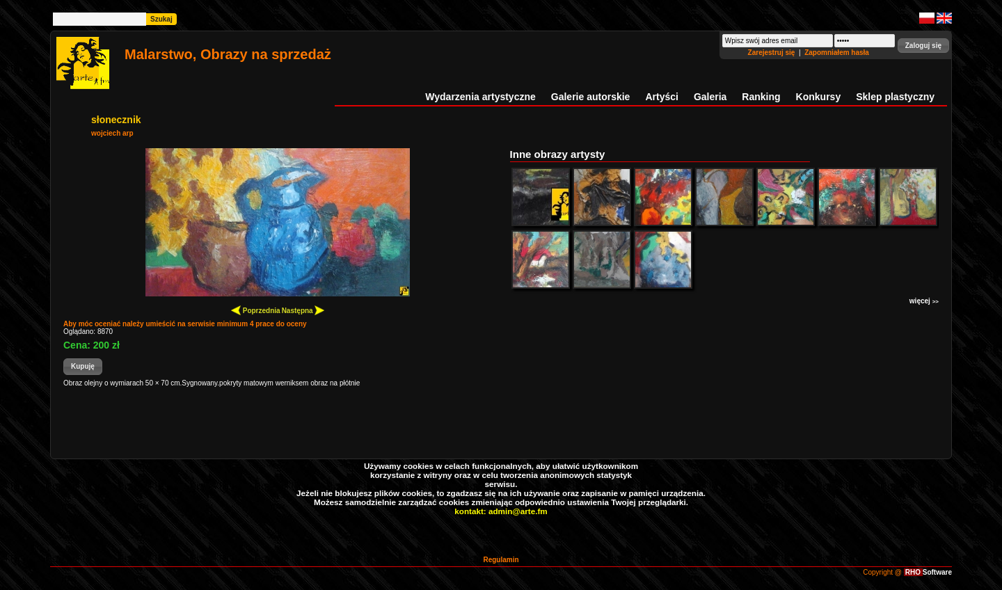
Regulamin (500, 560)
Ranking (761, 96)
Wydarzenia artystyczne (480, 96)
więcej (924, 301)
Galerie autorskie (590, 96)
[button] (923, 45)
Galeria (710, 96)
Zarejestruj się (772, 52)
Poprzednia (255, 309)
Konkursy (818, 96)
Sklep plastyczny (895, 96)
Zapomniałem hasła (836, 52)
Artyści (661, 96)
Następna (303, 309)
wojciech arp (112, 133)
